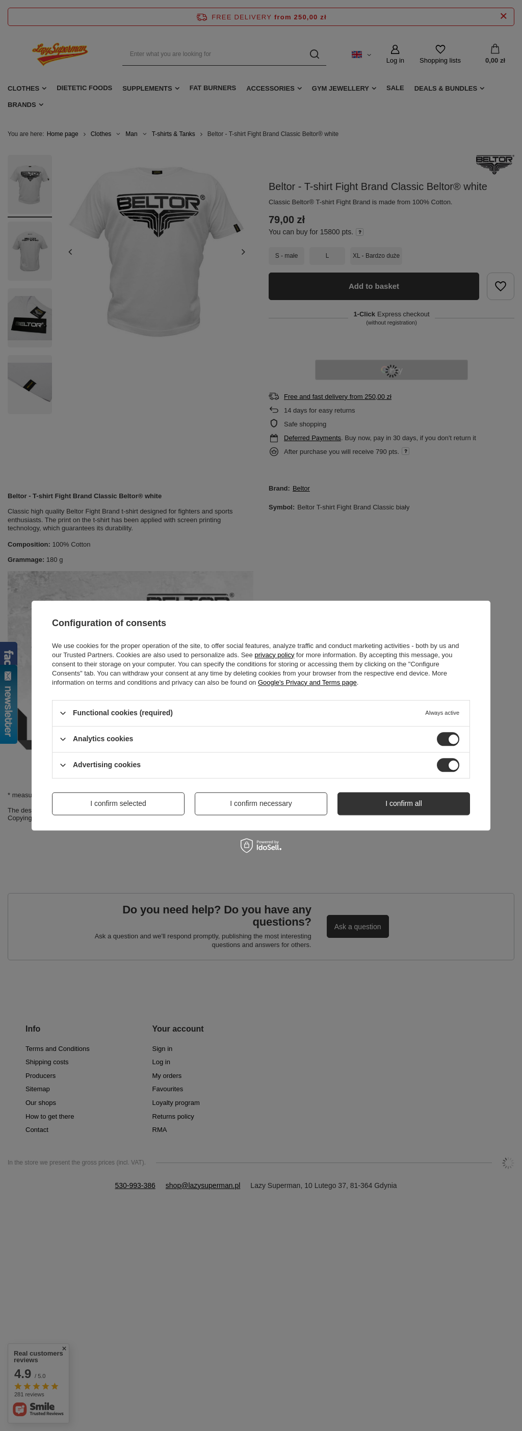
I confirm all (403, 803)
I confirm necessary (261, 803)
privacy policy (274, 655)
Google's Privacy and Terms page (307, 682)
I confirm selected (118, 803)
